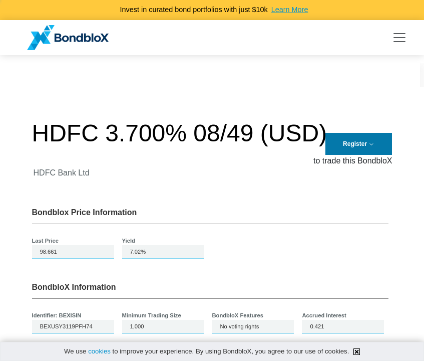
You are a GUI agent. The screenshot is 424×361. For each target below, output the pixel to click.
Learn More (289, 10)
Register (358, 143)
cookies (99, 351)
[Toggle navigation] (399, 37)
